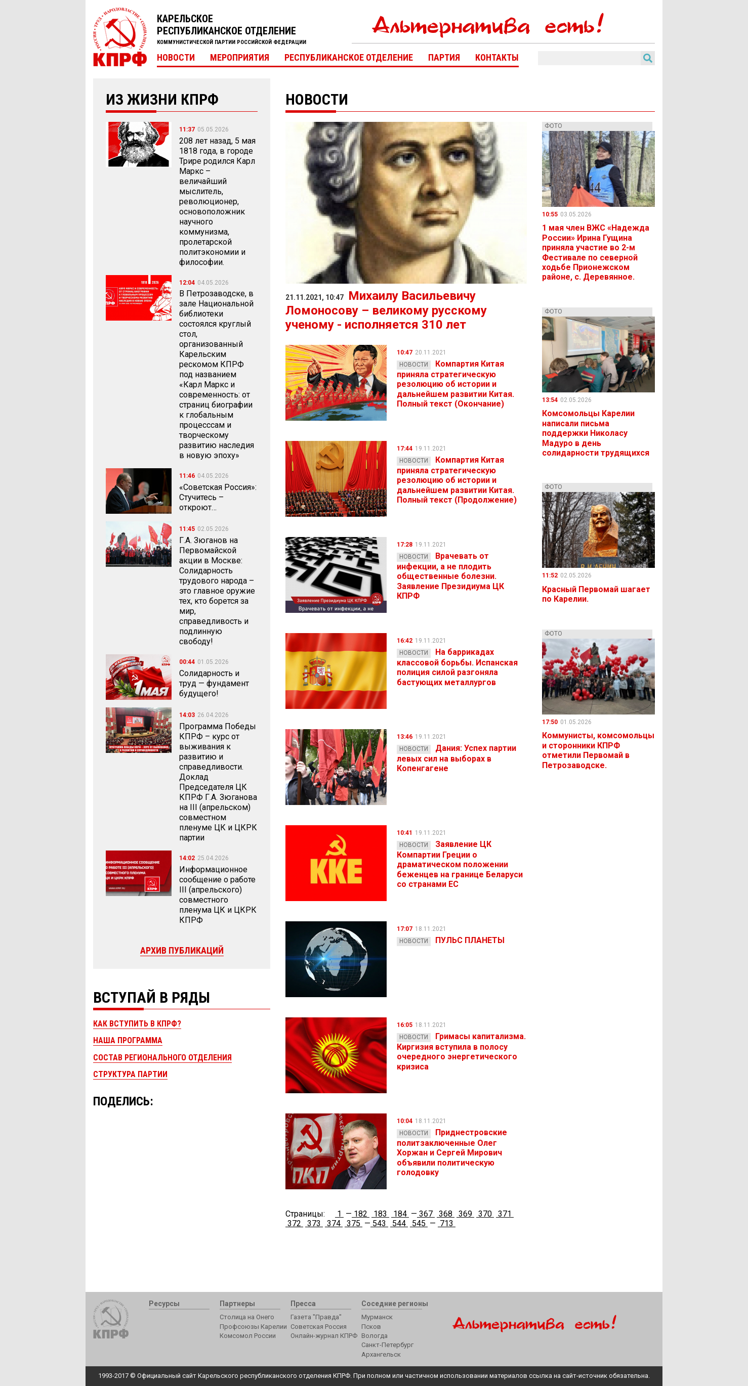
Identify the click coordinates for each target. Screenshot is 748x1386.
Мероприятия (239, 58)
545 (419, 1223)
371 (505, 1214)
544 (399, 1223)
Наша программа (127, 1040)
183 (380, 1214)
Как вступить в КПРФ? (137, 1024)
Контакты (497, 58)
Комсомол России (248, 1335)
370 (485, 1214)
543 (379, 1223)
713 (446, 1223)
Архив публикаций (182, 950)
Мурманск (377, 1317)
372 (294, 1223)
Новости (176, 58)
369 (465, 1214)
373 (314, 1223)
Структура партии (130, 1074)
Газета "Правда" (316, 1317)
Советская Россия (318, 1326)
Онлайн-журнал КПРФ (323, 1335)
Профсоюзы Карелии (253, 1326)
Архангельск (381, 1354)
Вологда (374, 1335)
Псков (371, 1326)
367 (426, 1214)
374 (334, 1223)
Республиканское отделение (348, 58)
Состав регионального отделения (162, 1057)
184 (400, 1214)
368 (445, 1214)
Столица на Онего (247, 1317)
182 (360, 1214)
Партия (444, 58)
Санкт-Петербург (387, 1345)
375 (353, 1223)
